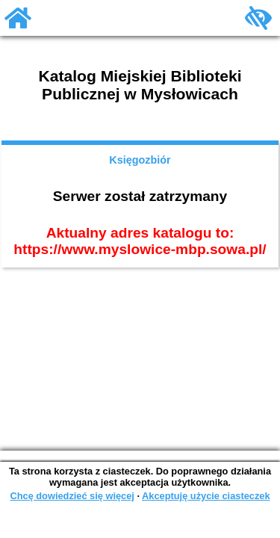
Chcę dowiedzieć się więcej (72, 495)
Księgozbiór (139, 160)
